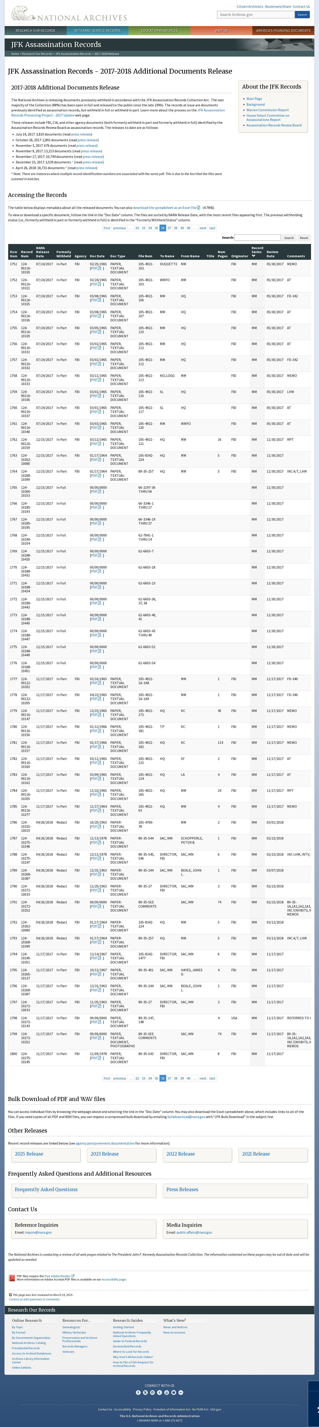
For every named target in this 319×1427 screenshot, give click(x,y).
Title (210, 256)
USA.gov (215, 1409)
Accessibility (122, 1409)
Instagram (152, 1392)
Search (302, 15)
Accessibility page (114, 1279)
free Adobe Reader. (59, 1276)
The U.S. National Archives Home (68, 13)
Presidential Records (26, 1348)
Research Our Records (35, 30)
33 (143, 228)
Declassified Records (127, 1346)
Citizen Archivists (250, 6)
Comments (296, 256)
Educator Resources (159, 30)
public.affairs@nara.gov (194, 1232)
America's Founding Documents (283, 30)
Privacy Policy (142, 1409)
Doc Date (97, 256)
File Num (145, 256)
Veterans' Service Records (97, 30)
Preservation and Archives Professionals (79, 1339)
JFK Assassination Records (73, 54)
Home (15, 54)
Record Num (27, 254)
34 (150, 228)
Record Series (257, 252)
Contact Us (301, 6)
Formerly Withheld (63, 254)
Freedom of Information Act (172, 1409)
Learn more (279, 1419)
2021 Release (256, 1154)
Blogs (173, 1392)
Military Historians (74, 1332)
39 (182, 228)
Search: (228, 237)
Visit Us (221, 30)
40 (188, 228)
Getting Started (123, 1327)
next (203, 228)
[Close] (314, 1386)
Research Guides (128, 1320)
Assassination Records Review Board (274, 125)
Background (256, 104)
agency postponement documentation (105, 1143)
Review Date (272, 254)
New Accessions (174, 1332)
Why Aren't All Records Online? (133, 1357)
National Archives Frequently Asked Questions (132, 1334)
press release (81, 134)
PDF (94, 268)
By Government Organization (31, 1338)
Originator (239, 256)
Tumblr (159, 1392)
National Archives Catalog (29, 1343)
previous (119, 228)
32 (137, 228)
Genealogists (71, 1327)
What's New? (174, 1320)
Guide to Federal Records (130, 1341)
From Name (190, 256)
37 (169, 228)
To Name (167, 256)
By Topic (17, 1327)
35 (156, 228)
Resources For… (76, 1320)
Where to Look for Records (131, 1352)
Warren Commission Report (268, 110)
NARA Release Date (42, 252)
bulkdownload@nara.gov (186, 1116)
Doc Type (117, 256)
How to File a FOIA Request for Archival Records (133, 1364)
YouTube (166, 1392)
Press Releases (182, 1189)
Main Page (254, 98)
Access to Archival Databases (31, 1353)
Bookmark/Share (278, 6)
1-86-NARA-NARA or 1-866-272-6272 (159, 1420)
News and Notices (175, 1327)
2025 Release (29, 1154)
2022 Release (180, 1154)
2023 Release (105, 1154)
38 (175, 228)
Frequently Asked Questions (46, 1189)
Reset (304, 238)
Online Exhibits (21, 1368)
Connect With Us (159, 1385)
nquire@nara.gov (39, 1232)
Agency (80, 256)
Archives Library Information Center (30, 1360)
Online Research (27, 1320)
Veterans (68, 1352)
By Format (18, 1332)
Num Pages (223, 254)
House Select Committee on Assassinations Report (268, 117)
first (107, 228)
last (212, 228)
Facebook (138, 1392)
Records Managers (75, 1346)
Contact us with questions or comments (34, 1299)
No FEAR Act (200, 1409)
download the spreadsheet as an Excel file (164, 207)
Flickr (180, 1392)
